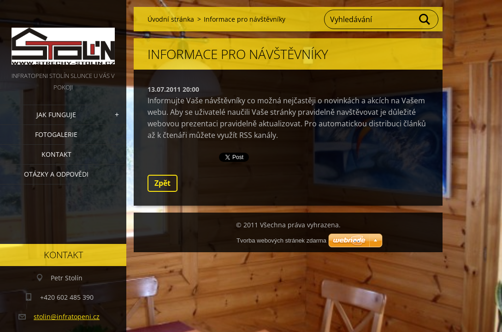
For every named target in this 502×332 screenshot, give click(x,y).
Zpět (162, 183)
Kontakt (56, 154)
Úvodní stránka (171, 19)
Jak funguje (56, 114)
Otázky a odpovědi (56, 174)
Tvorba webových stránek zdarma (281, 240)
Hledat (425, 19)
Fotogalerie (56, 134)
